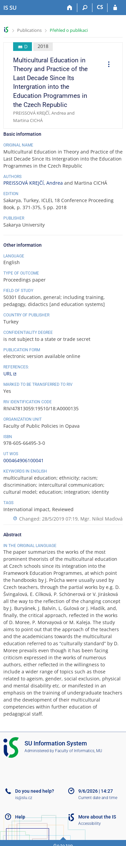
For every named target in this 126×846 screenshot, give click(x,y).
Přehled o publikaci (69, 30)
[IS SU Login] (115, 7)
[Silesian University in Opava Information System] (10, 7)
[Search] (84, 7)
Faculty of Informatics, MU (78, 750)
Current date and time (97, 797)
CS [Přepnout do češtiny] (100, 7)
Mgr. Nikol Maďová (101, 519)
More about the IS (97, 817)
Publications (29, 30)
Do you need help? (34, 791)
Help (20, 817)
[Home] (69, 7)
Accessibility (89, 823)
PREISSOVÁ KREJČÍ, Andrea (33, 183)
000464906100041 (23, 460)
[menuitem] (106, 65)
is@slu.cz (23, 797)
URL (7, 373)
